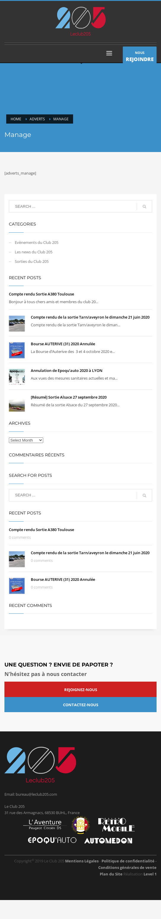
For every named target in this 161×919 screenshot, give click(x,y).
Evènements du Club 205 (36, 242)
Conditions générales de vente (127, 867)
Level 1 (150, 874)
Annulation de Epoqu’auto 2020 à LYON (66, 370)
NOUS (140, 57)
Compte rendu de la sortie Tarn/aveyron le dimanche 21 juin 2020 (90, 317)
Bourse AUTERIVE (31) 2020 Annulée (63, 343)
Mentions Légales (82, 861)
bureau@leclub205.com (36, 794)
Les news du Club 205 (33, 252)
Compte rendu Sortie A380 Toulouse (41, 294)
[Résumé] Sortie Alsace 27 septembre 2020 (69, 397)
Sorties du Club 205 (32, 261)
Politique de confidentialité (128, 861)
